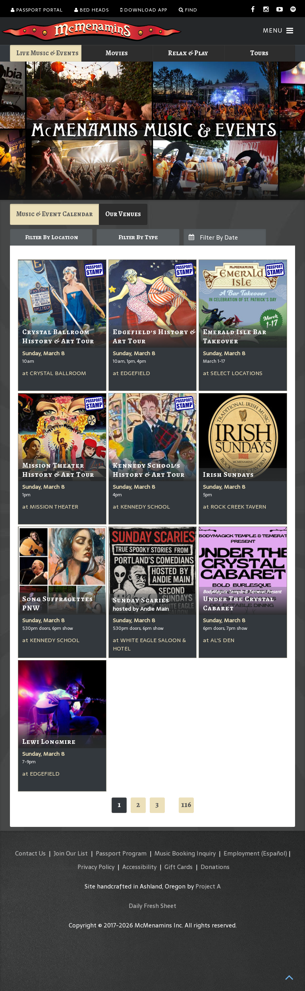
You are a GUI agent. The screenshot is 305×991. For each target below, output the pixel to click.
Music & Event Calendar (54, 214)
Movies (117, 53)
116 (186, 804)
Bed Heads (91, 10)
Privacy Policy (95, 867)
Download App (143, 10)
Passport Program (121, 853)
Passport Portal (37, 10)
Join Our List (71, 853)
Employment (242, 853)
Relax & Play (188, 53)
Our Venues (123, 214)
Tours (259, 53)
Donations (215, 867)
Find (188, 10)
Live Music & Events (47, 53)
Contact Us (30, 853)
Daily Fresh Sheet (152, 906)
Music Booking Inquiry (185, 853)
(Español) (274, 853)
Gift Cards (178, 867)
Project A (208, 886)
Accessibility (139, 867)
